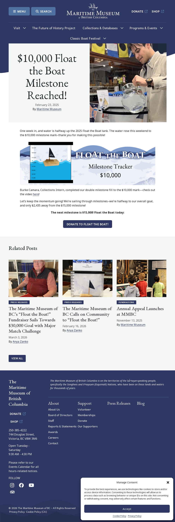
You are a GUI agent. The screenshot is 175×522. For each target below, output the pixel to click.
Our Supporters (88, 426)
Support (85, 403)
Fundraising (126, 302)
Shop (158, 11)
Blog (141, 403)
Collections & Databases (100, 27)
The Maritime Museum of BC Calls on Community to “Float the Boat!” (87, 314)
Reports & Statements (62, 426)
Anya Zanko (20, 341)
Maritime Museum (49, 109)
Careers (53, 437)
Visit (17, 27)
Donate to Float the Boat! (88, 224)
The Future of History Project (53, 27)
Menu (19, 11)
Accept (127, 509)
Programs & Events (143, 27)
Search (43, 11)
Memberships (86, 415)
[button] (168, 482)
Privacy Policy (134, 515)
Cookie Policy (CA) (36, 512)
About (53, 403)
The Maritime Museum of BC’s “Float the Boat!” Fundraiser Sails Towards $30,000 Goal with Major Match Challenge (33, 319)
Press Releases (19, 302)
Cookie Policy (119, 515)
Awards (53, 431)
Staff (51, 420)
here (36, 194)
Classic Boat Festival (85, 38)
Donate (139, 11)
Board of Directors (60, 415)
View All (17, 358)
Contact (53, 443)
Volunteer (84, 409)
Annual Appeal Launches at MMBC (140, 311)
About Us (54, 409)
